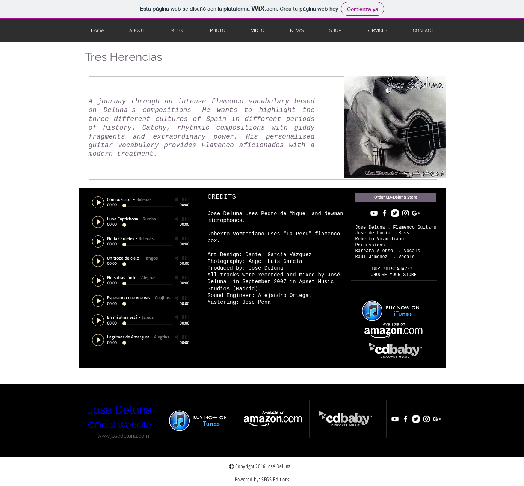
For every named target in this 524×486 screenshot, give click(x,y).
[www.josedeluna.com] (123, 435)
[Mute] (177, 199)
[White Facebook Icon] (384, 213)
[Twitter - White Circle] (395, 213)
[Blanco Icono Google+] (416, 213)
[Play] (98, 202)
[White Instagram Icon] (405, 213)
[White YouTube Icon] (374, 213)
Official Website (119, 425)
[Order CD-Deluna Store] (395, 197)
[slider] (185, 199)
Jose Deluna (120, 409)
